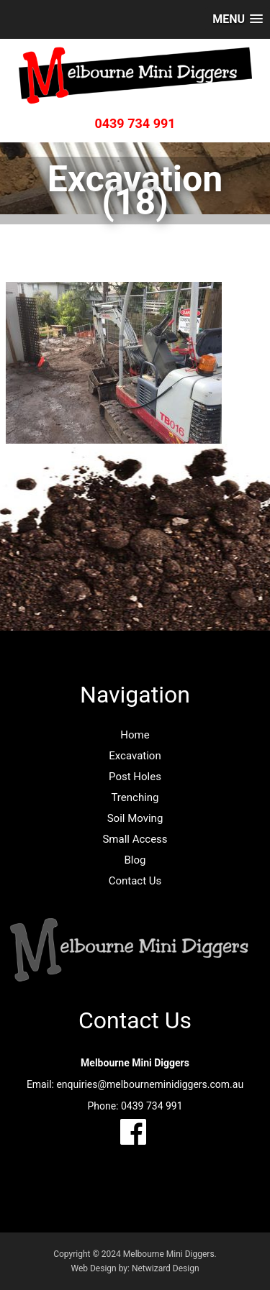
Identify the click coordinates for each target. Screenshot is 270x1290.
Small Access (134, 839)
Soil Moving (135, 818)
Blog (135, 860)
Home (134, 734)
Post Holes (135, 776)
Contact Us (135, 880)
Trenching (134, 797)
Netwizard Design (165, 1268)
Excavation (135, 755)
